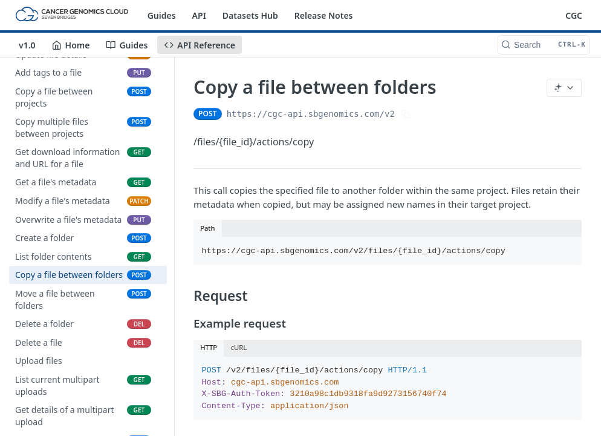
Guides (162, 15)
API (199, 15)
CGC (573, 15)
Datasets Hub (250, 15)
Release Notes (323, 15)
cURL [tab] (239, 347)
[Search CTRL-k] (543, 45)
